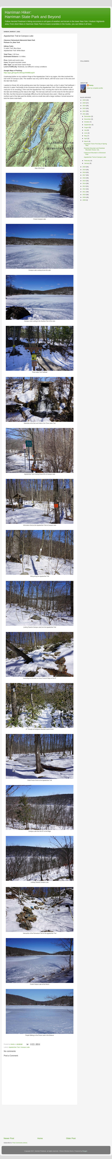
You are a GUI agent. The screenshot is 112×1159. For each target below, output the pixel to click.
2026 (84, 100)
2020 (84, 167)
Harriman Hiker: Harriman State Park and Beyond (33, 14)
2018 (84, 172)
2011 (84, 192)
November (87, 119)
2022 (84, 111)
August (86, 127)
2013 (84, 186)
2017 (84, 175)
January (87, 163)
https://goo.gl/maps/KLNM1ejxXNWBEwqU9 (19, 73)
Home (40, 1138)
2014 (84, 183)
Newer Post (9, 1138)
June (86, 133)
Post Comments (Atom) (19, 1143)
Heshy (91, 85)
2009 (84, 197)
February (87, 160)
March (86, 141)
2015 (84, 180)
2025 (84, 103)
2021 (84, 114)
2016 (84, 178)
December (87, 116)
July (85, 130)
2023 (84, 108)
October (87, 122)
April (85, 138)
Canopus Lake (25, 1047)
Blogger (84, 1151)
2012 (84, 189)
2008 (84, 200)
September (88, 124)
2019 (84, 169)
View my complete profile (95, 88)
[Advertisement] (39, 1121)
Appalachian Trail (14, 1047)
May (85, 136)
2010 (84, 194)
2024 (84, 105)
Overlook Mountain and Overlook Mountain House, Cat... (94, 149)
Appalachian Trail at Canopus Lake (95, 157)
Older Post (71, 1138)
